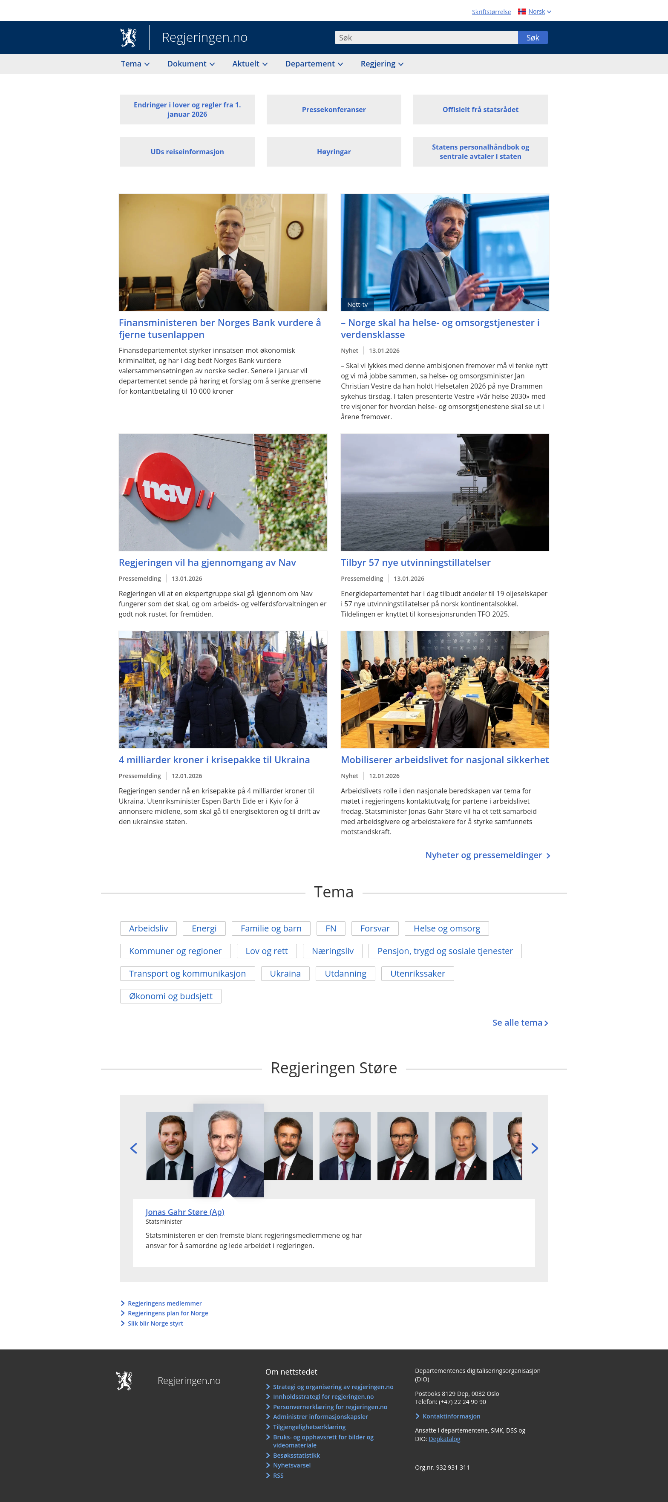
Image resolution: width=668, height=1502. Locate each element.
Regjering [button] (379, 63)
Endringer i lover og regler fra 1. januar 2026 (187, 109)
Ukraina (285, 973)
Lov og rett (267, 951)
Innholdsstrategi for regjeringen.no (323, 1396)
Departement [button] (311, 63)
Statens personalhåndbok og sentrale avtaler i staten (480, 151)
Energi (204, 928)
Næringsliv (333, 951)
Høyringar (334, 151)
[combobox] (426, 37)
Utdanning (345, 973)
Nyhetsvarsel (292, 1465)
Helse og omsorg (447, 928)
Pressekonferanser (334, 109)
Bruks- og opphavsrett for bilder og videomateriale (323, 1441)
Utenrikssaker (417, 973)
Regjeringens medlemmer (165, 1303)
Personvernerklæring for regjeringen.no (330, 1407)
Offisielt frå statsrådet (480, 109)
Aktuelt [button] (247, 63)
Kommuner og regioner (175, 951)
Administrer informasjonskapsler (320, 1417)
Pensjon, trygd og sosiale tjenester (445, 951)
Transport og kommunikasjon (187, 973)
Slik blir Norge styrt (155, 1323)
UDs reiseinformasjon (187, 151)
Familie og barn (271, 928)
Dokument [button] (188, 63)
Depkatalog (444, 1439)
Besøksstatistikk (296, 1455)
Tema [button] (132, 63)
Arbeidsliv (148, 928)
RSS (278, 1475)
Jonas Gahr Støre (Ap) (185, 1212)
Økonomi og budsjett (171, 996)
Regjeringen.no (198, 38)
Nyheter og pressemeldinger (484, 855)
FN (330, 928)
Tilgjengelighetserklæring (309, 1427)
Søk (533, 37)
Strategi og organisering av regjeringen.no (333, 1387)
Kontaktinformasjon (452, 1416)
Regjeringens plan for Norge (168, 1313)
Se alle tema (517, 1022)
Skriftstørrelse (491, 12)
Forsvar (375, 928)
